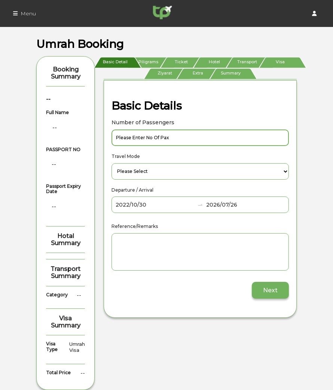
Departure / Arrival (132, 190)
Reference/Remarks (134, 226)
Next (270, 290)
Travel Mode (125, 156)
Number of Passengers (142, 122)
